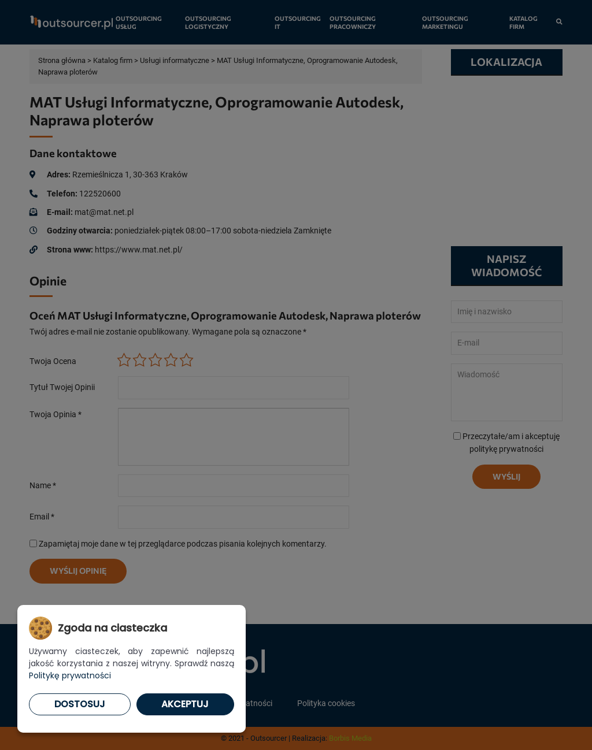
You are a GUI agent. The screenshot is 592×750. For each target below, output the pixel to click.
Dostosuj (79, 704)
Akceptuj (185, 704)
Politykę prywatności (70, 675)
